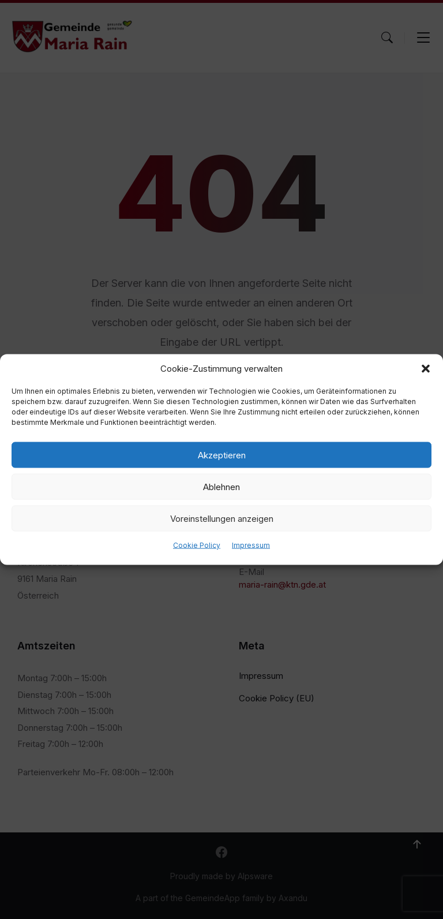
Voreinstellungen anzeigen (221, 518)
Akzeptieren (222, 454)
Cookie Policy (196, 545)
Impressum (251, 545)
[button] (425, 369)
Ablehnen (221, 486)
